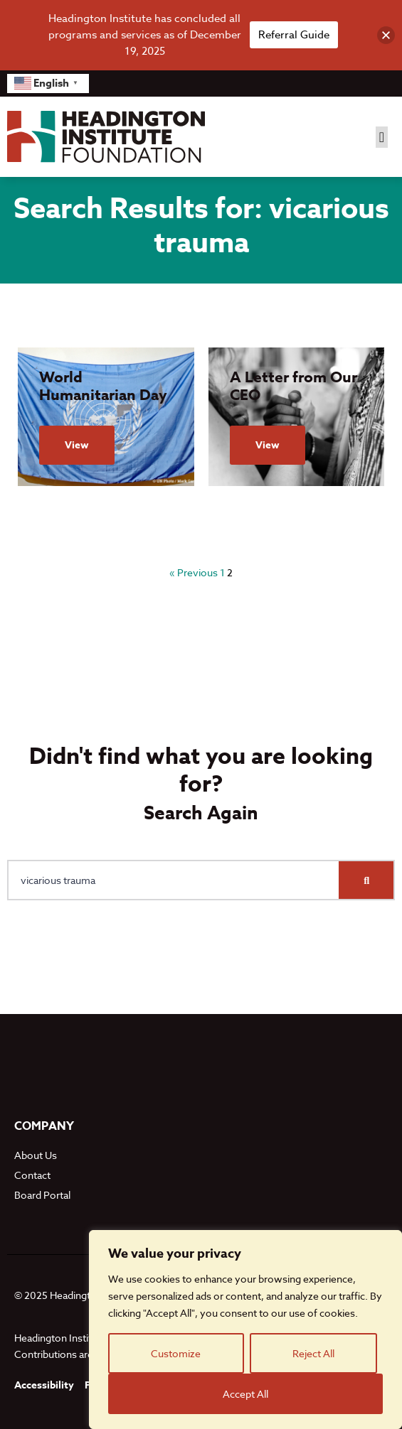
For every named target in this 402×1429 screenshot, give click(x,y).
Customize (176, 1353)
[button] (382, 137)
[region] (245, 1329)
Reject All (313, 1353)
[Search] (366, 880)
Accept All (245, 1394)
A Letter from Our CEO (293, 386)
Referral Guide (293, 35)
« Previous (193, 572)
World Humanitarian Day (103, 386)
